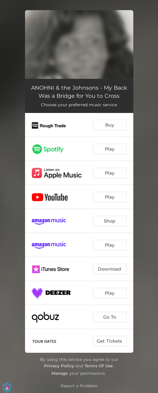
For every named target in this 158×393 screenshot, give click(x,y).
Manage (59, 373)
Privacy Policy (59, 365)
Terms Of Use (99, 365)
